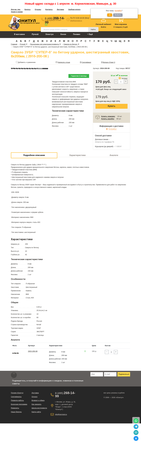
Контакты (49, 9)
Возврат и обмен (38, 400)
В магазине (19, 34)
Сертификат (86, 62)
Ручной (35, 34)
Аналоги (114, 155)
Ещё (90, 34)
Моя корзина (121, 24)
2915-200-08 (32, 351)
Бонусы (27, 9)
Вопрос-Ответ (109, 62)
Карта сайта (36, 412)
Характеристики (77, 155)
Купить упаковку (108, 116)
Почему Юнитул (17, 393)
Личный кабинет (103, 24)
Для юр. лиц (15, 9)
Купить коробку (107, 119)
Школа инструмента (39, 408)
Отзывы (38, 9)
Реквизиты (15, 408)
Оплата (34, 397)
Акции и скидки (17, 12)
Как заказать (36, 404)
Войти (103, 27)
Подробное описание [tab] (34, 155)
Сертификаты (16, 397)
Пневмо (76, 34)
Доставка (60, 9)
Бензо (63, 34)
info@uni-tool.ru (76, 21)
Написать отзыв (64, 62)
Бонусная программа (19, 404)
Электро (49, 34)
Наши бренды (16, 412)
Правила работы (17, 400)
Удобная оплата (74, 9)
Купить (111, 106)
